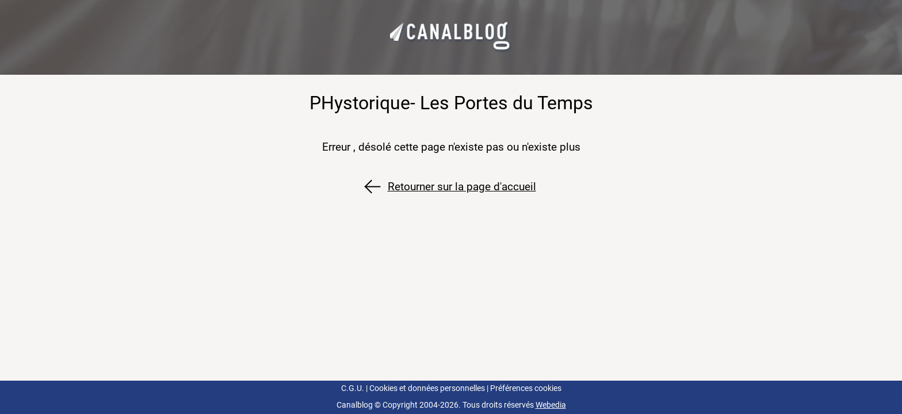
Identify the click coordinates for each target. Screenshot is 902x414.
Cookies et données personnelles (427, 388)
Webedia (551, 405)
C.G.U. (352, 388)
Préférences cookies (525, 388)
